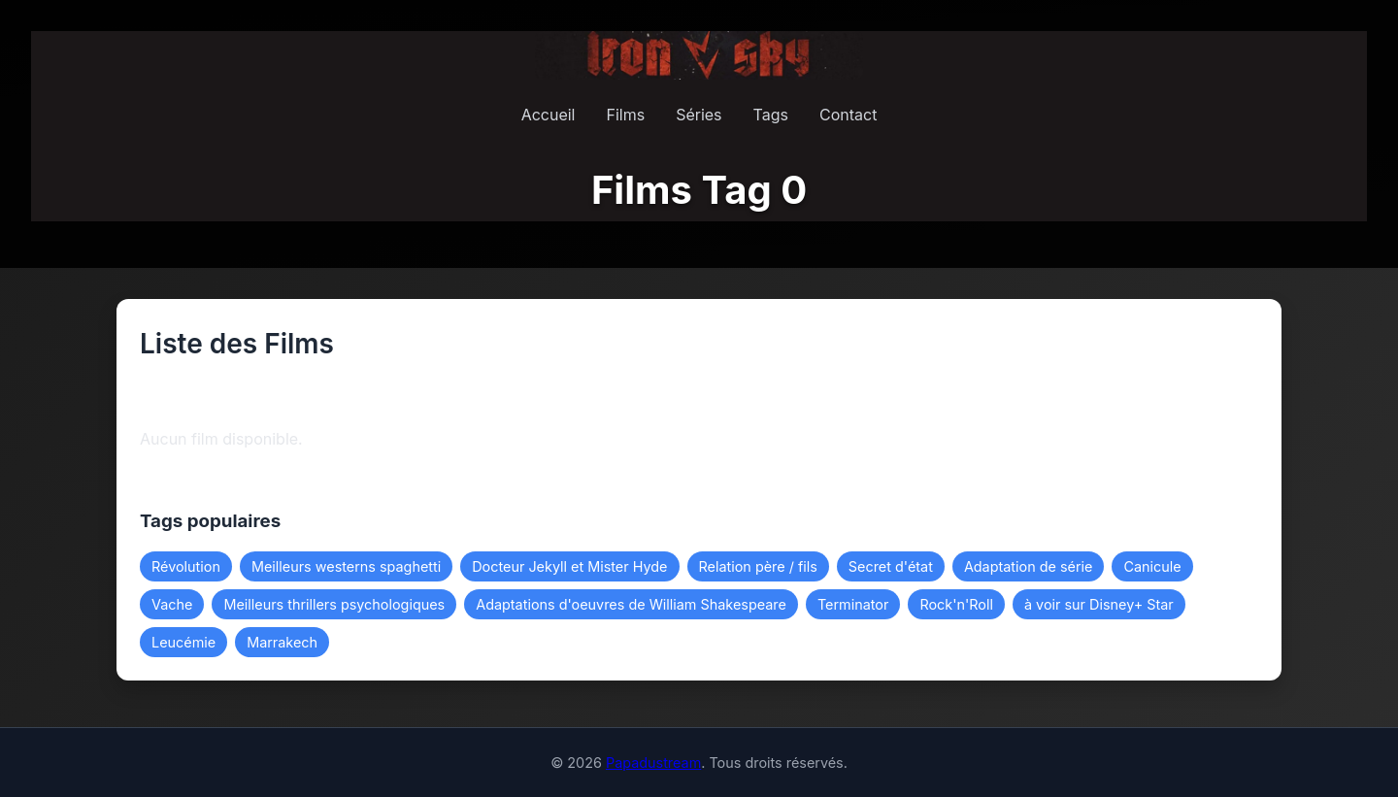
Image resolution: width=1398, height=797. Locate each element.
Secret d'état (891, 566)
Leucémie (183, 642)
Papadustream (653, 762)
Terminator (852, 604)
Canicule (1152, 566)
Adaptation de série (1028, 566)
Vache (171, 604)
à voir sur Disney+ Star (1099, 604)
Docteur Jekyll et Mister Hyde (569, 566)
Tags (770, 114)
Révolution (185, 566)
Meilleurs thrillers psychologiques (334, 604)
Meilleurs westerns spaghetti (346, 566)
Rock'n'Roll (956, 604)
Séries (698, 114)
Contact (848, 114)
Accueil (548, 114)
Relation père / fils (758, 566)
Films (625, 114)
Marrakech (282, 642)
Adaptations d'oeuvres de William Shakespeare (631, 604)
